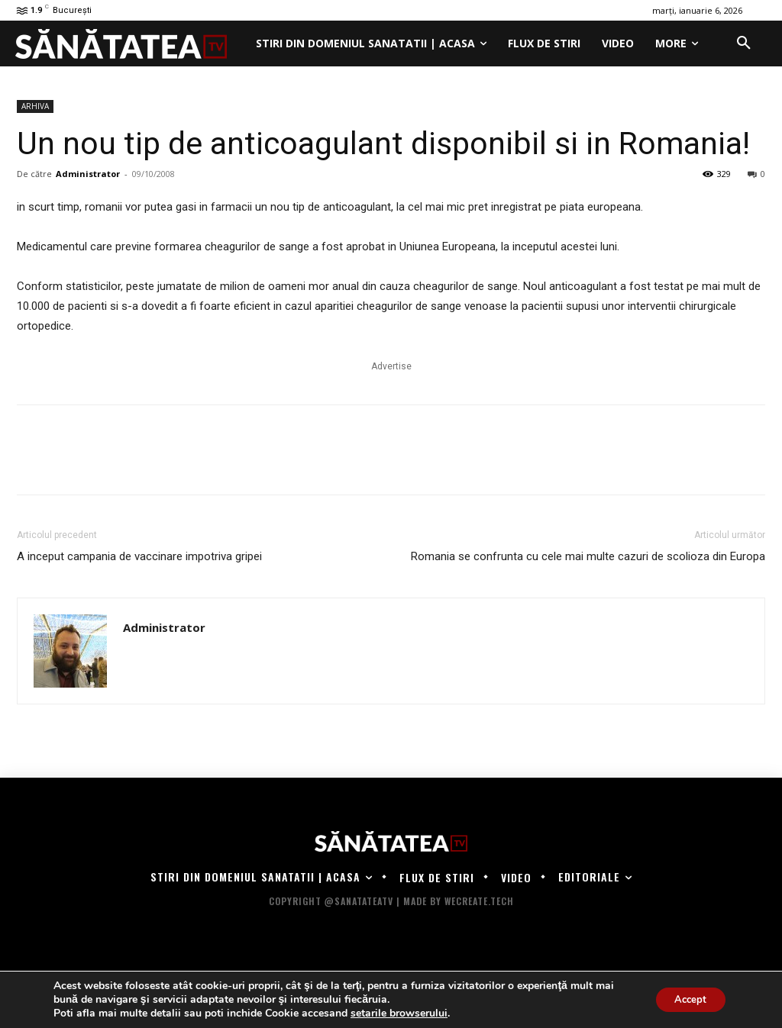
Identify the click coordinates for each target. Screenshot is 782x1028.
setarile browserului (399, 1013)
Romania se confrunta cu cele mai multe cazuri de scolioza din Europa (588, 556)
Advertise (391, 366)
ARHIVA (35, 106)
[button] (744, 43)
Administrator (88, 173)
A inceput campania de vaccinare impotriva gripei (139, 556)
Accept (686, 999)
